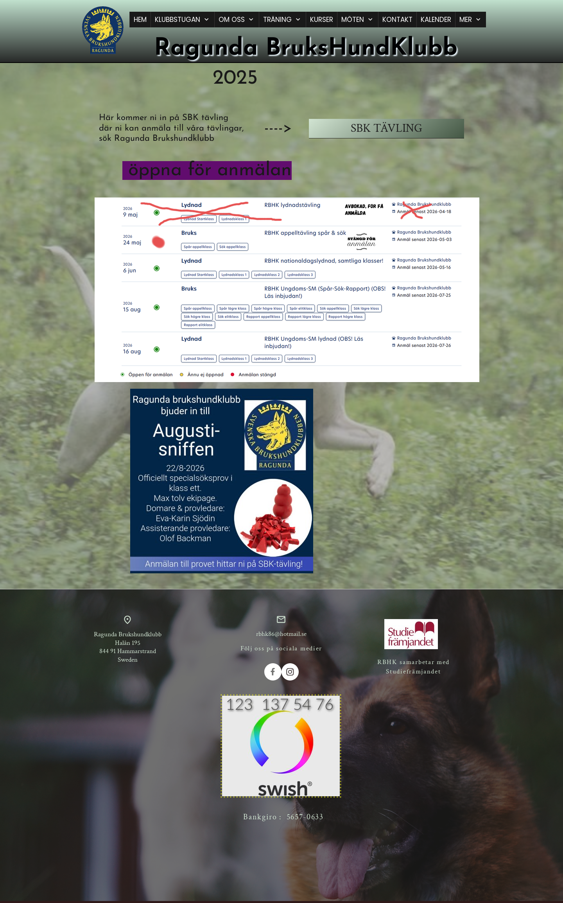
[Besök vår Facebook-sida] (273, 671)
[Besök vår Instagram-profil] (290, 671)
